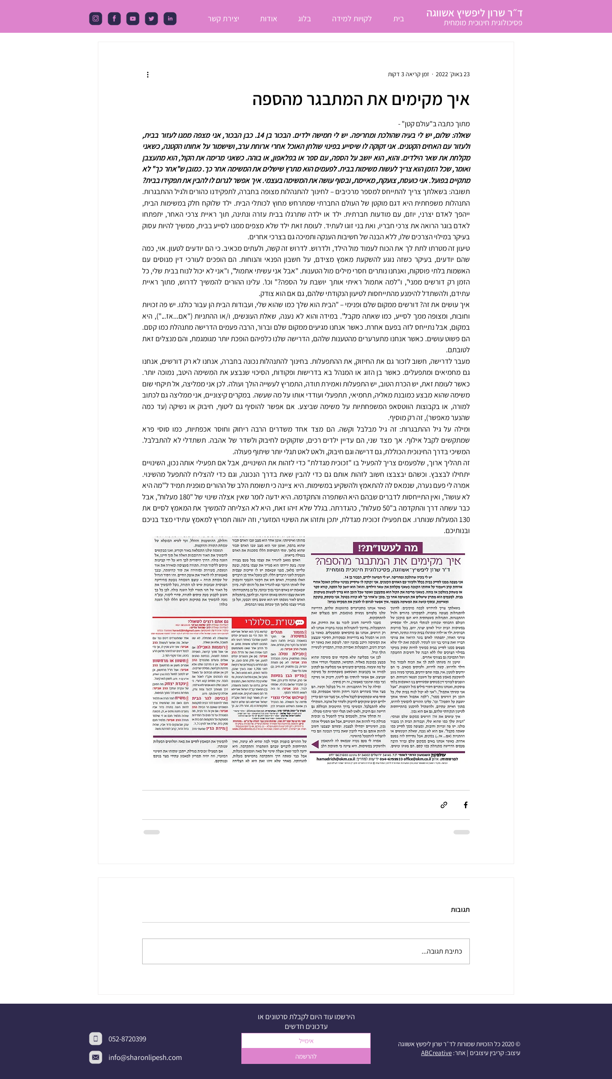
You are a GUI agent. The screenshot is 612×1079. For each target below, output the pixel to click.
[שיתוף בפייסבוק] (465, 805)
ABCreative (436, 1052)
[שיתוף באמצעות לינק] (444, 805)
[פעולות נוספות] (147, 74)
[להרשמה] (306, 1056)
